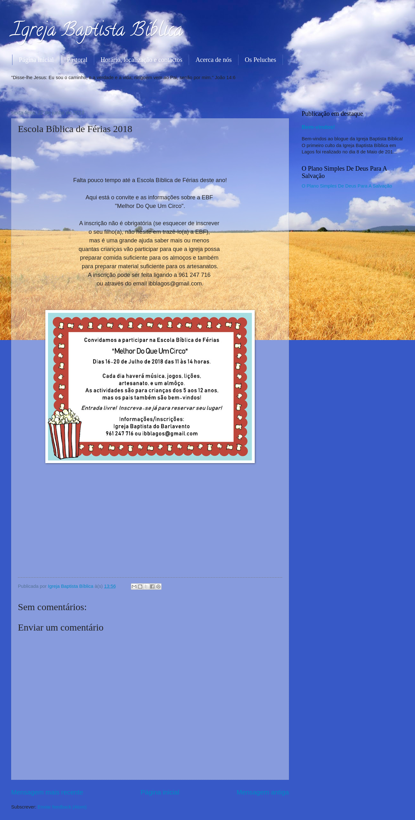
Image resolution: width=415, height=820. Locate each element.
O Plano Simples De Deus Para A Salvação (347, 185)
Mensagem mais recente (47, 792)
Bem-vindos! (318, 127)
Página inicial (36, 59)
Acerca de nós (213, 59)
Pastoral (77, 59)
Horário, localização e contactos (142, 59)
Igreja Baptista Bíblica (97, 32)
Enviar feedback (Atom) (62, 806)
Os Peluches (260, 59)
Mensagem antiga (263, 792)
